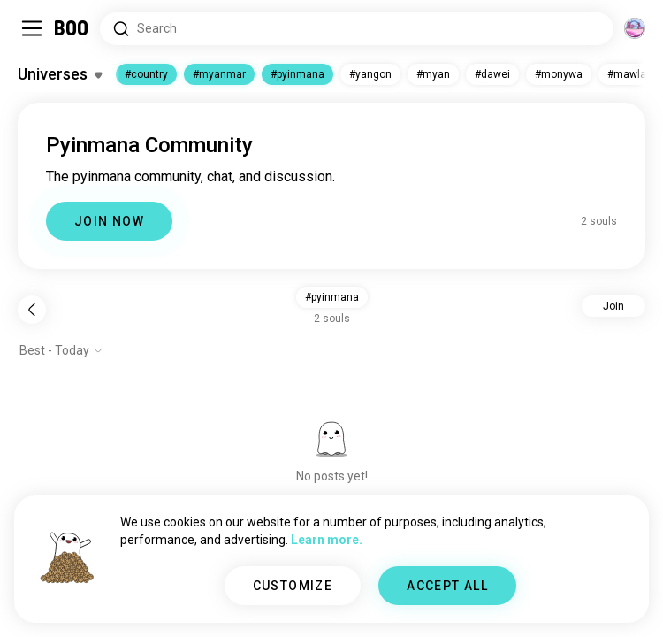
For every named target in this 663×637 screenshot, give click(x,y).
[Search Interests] (356, 28)
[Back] (32, 309)
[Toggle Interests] (60, 74)
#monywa (559, 74)
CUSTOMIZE (293, 586)
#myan (433, 74)
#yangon (370, 74)
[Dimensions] (634, 28)
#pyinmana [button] (332, 297)
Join (613, 306)
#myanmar (219, 74)
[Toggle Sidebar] (31, 28)
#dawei (492, 74)
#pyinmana (297, 74)
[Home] (72, 28)
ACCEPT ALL (447, 586)
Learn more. (326, 540)
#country (146, 74)
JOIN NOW (109, 221)
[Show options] (61, 350)
